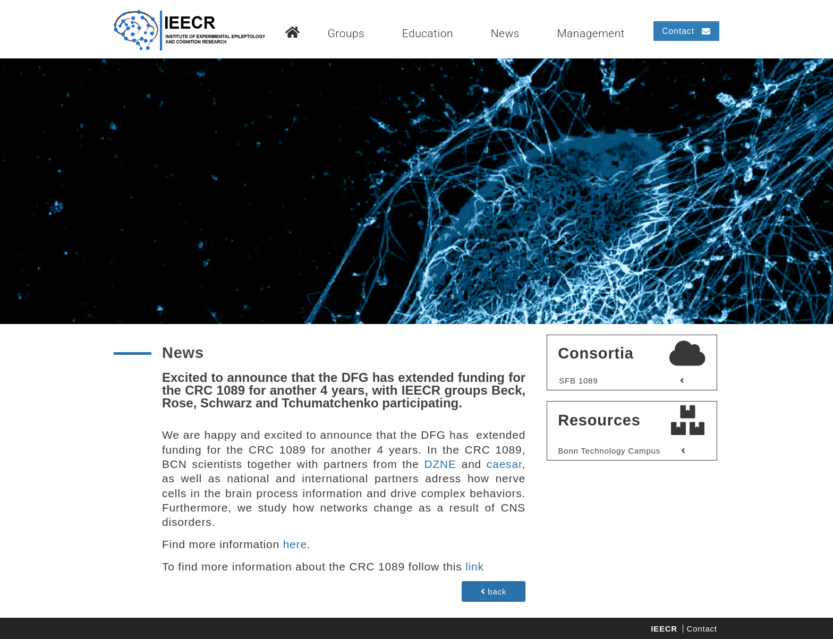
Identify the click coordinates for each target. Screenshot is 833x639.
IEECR (664, 628)
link (474, 566)
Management (591, 33)
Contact (702, 628)
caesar (504, 464)
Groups (345, 33)
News (505, 33)
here (295, 544)
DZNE (443, 464)
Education (427, 33)
